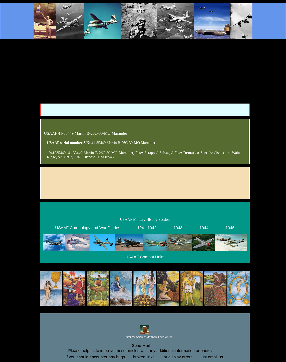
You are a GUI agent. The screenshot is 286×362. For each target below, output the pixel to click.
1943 (177, 227)
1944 (204, 227)
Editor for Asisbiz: (145, 337)
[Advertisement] (143, 67)
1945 (229, 227)
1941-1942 (146, 227)
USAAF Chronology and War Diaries (87, 227)
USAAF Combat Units (144, 257)
